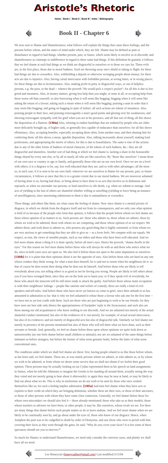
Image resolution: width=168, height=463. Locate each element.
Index (94, 19)
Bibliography (106, 19)
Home (58, 19)
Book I (66, 19)
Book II (75, 19)
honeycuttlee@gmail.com (79, 454)
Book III (86, 19)
